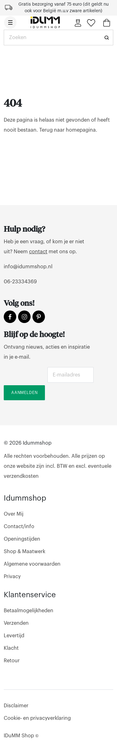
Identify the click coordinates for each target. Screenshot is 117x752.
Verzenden (16, 623)
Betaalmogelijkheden (28, 610)
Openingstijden (22, 539)
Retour (12, 660)
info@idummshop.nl (28, 266)
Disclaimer (16, 705)
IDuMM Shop (21, 735)
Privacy (12, 576)
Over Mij (13, 514)
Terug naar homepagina (67, 130)
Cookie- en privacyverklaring (37, 718)
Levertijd (14, 635)
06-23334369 (20, 281)
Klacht (11, 648)
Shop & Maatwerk (24, 551)
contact (38, 251)
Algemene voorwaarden (32, 564)
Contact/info (19, 526)
